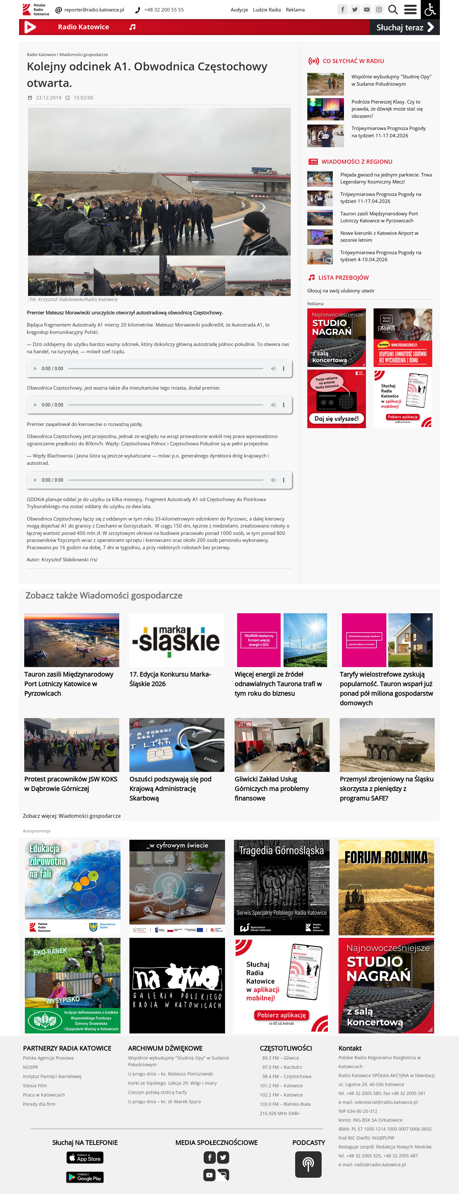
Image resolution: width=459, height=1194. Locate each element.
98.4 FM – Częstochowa (285, 1076)
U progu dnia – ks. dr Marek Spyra (164, 1101)
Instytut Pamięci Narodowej (52, 1076)
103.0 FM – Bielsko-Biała (285, 1104)
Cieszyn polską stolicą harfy (157, 1092)
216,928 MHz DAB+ (280, 1113)
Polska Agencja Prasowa (48, 1058)
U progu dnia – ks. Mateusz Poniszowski (170, 1074)
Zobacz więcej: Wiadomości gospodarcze (72, 815)
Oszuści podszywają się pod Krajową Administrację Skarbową (170, 788)
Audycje (239, 9)
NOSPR (30, 1067)
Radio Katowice (41, 54)
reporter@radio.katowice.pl (93, 9)
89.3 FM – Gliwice (279, 1058)
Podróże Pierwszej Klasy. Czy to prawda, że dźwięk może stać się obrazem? (387, 108)
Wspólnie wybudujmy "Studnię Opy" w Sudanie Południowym (392, 80)
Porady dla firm (39, 1104)
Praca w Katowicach (44, 1095)
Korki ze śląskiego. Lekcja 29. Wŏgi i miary (172, 1083)
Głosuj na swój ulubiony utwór (341, 290)
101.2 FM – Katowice (281, 1086)
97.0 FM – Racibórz (281, 1067)
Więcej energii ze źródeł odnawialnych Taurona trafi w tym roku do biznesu (278, 684)
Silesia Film (35, 1086)
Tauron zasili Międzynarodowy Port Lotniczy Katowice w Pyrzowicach (68, 684)
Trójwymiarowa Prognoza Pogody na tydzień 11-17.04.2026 (389, 132)
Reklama (295, 9)
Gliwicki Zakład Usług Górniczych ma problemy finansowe (272, 788)
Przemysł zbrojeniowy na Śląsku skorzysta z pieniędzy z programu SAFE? (386, 788)
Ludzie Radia (267, 9)
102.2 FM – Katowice (281, 1095)
